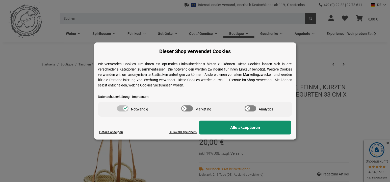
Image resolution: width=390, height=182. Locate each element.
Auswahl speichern (223, 132)
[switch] (122, 109)
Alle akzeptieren (266, 127)
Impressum (144, 97)
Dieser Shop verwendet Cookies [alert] (195, 51)
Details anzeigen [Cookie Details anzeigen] (112, 132)
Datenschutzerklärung (115, 97)
